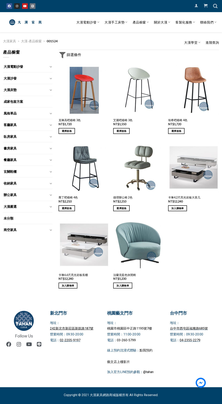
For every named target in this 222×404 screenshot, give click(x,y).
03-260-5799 (126, 340)
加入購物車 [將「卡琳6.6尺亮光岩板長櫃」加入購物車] (68, 285)
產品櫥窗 (141, 22)
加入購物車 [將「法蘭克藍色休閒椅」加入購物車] (122, 285)
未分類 (8, 218)
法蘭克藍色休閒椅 (124, 275)
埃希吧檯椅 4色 (177, 120)
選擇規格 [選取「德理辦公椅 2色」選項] (121, 208)
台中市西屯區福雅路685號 (189, 328)
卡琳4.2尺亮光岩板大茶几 (184, 197)
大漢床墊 (10, 90)
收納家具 (10, 183)
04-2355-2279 (190, 340)
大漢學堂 (192, 42)
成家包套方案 (13, 101)
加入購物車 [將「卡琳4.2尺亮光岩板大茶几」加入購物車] (177, 208)
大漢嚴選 (10, 206)
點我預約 (146, 350)
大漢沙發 (10, 78)
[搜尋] (215, 6)
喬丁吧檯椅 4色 (68, 197)
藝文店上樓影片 (118, 362)
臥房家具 (10, 136)
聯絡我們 (208, 22)
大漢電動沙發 (87, 22)
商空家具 (10, 230)
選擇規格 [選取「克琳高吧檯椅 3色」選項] (67, 131)
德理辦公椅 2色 (122, 197)
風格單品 (10, 113)
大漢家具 (9, 41)
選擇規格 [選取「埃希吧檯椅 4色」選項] (176, 131)
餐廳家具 (10, 160)
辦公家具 (10, 195)
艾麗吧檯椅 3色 (122, 120)
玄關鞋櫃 (10, 171)
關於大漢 (162, 22)
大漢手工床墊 (116, 22)
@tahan (148, 372)
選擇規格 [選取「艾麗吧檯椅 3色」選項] (121, 131)
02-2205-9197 (70, 340)
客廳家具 (10, 125)
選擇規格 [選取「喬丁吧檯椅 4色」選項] (67, 208)
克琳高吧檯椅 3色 (70, 120)
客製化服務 (185, 22)
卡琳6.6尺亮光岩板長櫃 (73, 275)
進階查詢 (212, 42)
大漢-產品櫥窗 (31, 41)
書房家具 (10, 148)
